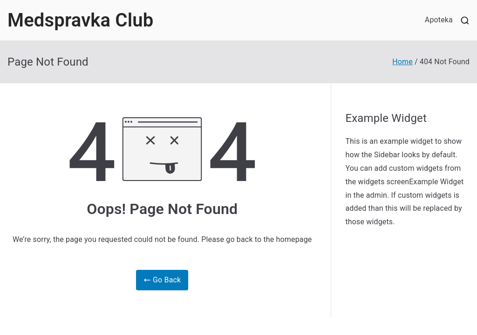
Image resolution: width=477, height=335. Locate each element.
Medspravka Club (80, 20)
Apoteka (439, 19)
